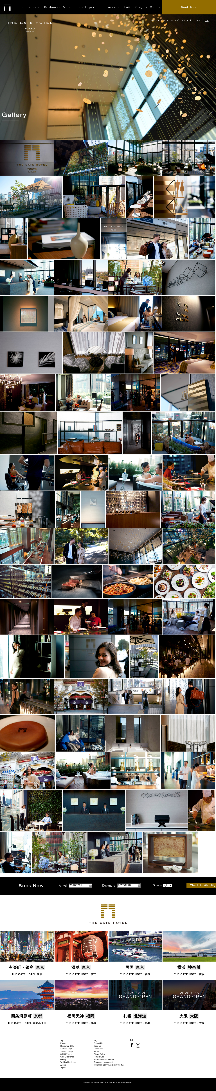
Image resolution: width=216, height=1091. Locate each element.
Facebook (132, 1045)
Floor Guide (98, 1049)
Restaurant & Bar (67, 1046)
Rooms (63, 1043)
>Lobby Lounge (66, 1051)
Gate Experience (67, 1057)
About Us (97, 1046)
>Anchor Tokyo (66, 1049)
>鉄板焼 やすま (66, 1054)
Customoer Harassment (103, 1062)
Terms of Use (99, 1057)
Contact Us (98, 1043)
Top (61, 1041)
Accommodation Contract (104, 1060)
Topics (63, 1068)
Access (63, 1065)
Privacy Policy (99, 1054)
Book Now (189, 7)
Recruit (96, 1051)
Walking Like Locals (68, 1062)
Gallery (63, 1060)
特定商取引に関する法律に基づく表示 (109, 1065)
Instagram (138, 1045)
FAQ (95, 1041)
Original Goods (148, 7)
